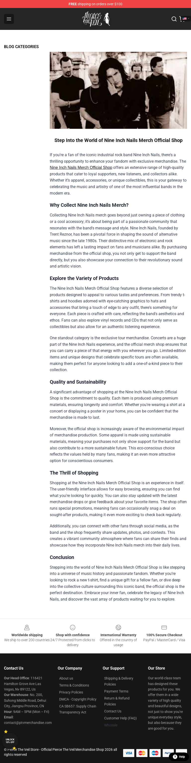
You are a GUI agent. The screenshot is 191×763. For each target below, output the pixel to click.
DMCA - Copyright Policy (77, 699)
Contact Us (112, 711)
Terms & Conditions (74, 685)
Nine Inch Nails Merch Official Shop (81, 167)
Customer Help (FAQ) (120, 718)
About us (66, 678)
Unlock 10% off (10, 741)
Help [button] (179, 757)
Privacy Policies (71, 692)
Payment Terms (116, 691)
